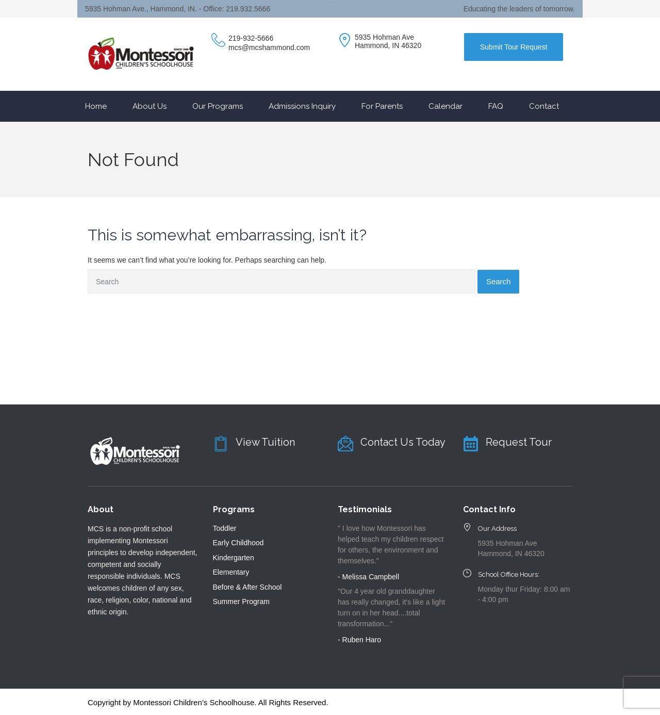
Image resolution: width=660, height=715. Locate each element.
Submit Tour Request (513, 47)
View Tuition (265, 442)
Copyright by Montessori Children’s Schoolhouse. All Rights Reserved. (208, 702)
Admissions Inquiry (302, 106)
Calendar (445, 106)
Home (96, 106)
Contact (544, 106)
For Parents (382, 106)
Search (498, 281)
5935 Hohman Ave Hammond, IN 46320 (388, 41)
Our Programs (217, 106)
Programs (234, 509)
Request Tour (519, 442)
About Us (150, 106)
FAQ (495, 106)
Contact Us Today (403, 442)
